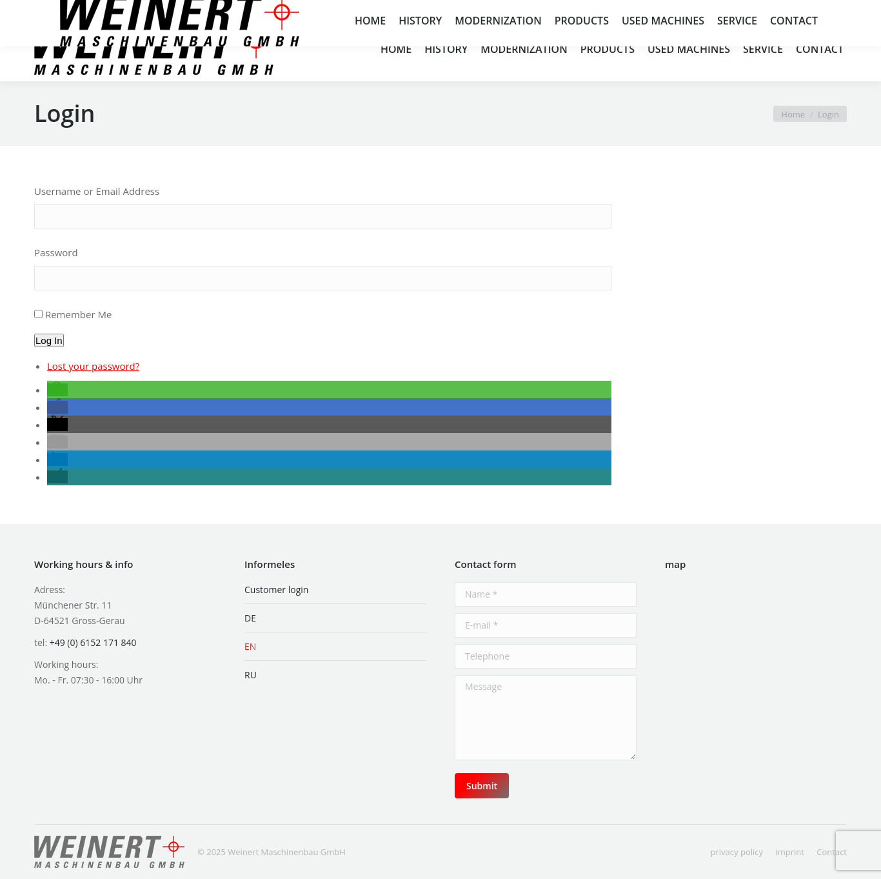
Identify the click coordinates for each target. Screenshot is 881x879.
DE (250, 618)
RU (250, 675)
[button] (57, 389)
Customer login (276, 589)
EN (250, 646)
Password (56, 252)
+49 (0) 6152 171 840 (116, 8)
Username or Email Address (96, 191)
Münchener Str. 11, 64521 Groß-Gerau (602, 8)
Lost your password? (93, 365)
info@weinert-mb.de (226, 8)
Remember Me (78, 314)
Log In (49, 340)
